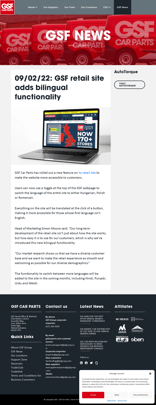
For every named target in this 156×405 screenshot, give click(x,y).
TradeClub (17, 367)
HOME (71, 45)
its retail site (87, 173)
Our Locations (19, 355)
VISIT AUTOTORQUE (127, 84)
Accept (93, 395)
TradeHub (17, 371)
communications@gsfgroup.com (61, 377)
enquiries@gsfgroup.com (57, 355)
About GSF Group (21, 347)
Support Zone (19, 359)
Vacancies (16, 363)
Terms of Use (122, 400)
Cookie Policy (111, 400)
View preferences (140, 395)
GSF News (17, 351)
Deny (117, 395)
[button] (150, 373)
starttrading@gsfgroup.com (58, 361)
